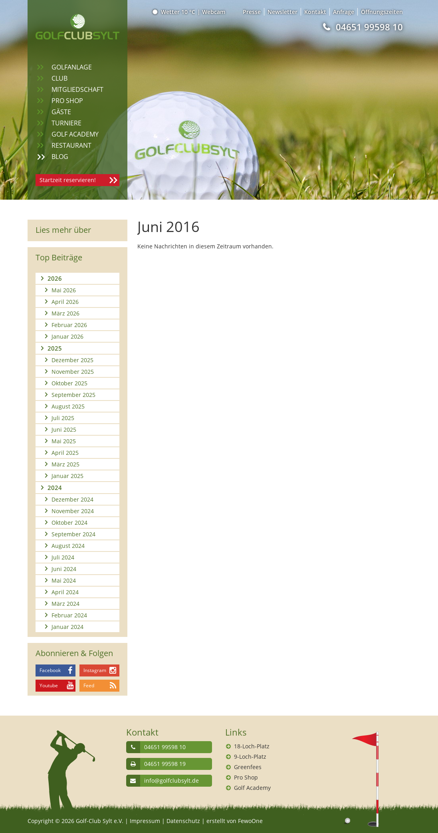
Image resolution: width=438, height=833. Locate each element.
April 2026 (65, 301)
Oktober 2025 (69, 383)
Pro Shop (246, 777)
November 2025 (73, 371)
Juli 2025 (63, 418)
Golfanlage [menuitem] (72, 67)
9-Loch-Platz (250, 756)
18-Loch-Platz (252, 746)
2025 (55, 348)
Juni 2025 (64, 429)
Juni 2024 (64, 569)
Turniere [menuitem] (66, 123)
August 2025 (68, 406)
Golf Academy (252, 787)
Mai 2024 (64, 580)
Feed (88, 685)
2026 (55, 278)
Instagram (94, 670)
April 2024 (65, 592)
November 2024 (73, 511)
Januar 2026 (67, 336)
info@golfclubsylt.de (171, 780)
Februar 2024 (69, 615)
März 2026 (65, 313)
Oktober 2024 (69, 522)
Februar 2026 (69, 325)
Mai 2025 (64, 441)
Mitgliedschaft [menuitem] (77, 89)
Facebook (50, 670)
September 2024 (73, 534)
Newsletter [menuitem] (282, 12)
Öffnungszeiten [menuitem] (382, 12)
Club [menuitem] (59, 78)
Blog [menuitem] (60, 156)
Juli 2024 (63, 557)
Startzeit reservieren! (68, 180)
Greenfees (248, 767)
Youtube (49, 685)
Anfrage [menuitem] (343, 12)
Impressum (145, 821)
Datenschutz (183, 821)
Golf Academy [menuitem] (75, 134)
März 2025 (65, 464)
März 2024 (65, 603)
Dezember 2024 (72, 499)
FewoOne (250, 821)
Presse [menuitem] (252, 12)
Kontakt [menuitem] (315, 12)
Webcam (213, 12)
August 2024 (68, 545)
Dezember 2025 (72, 360)
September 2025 (73, 395)
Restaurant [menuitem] (71, 145)
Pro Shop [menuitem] (67, 100)
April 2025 (65, 452)
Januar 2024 (67, 627)
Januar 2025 (67, 476)
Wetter (174, 12)
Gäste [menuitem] (61, 111)
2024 (55, 488)
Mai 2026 (64, 290)
